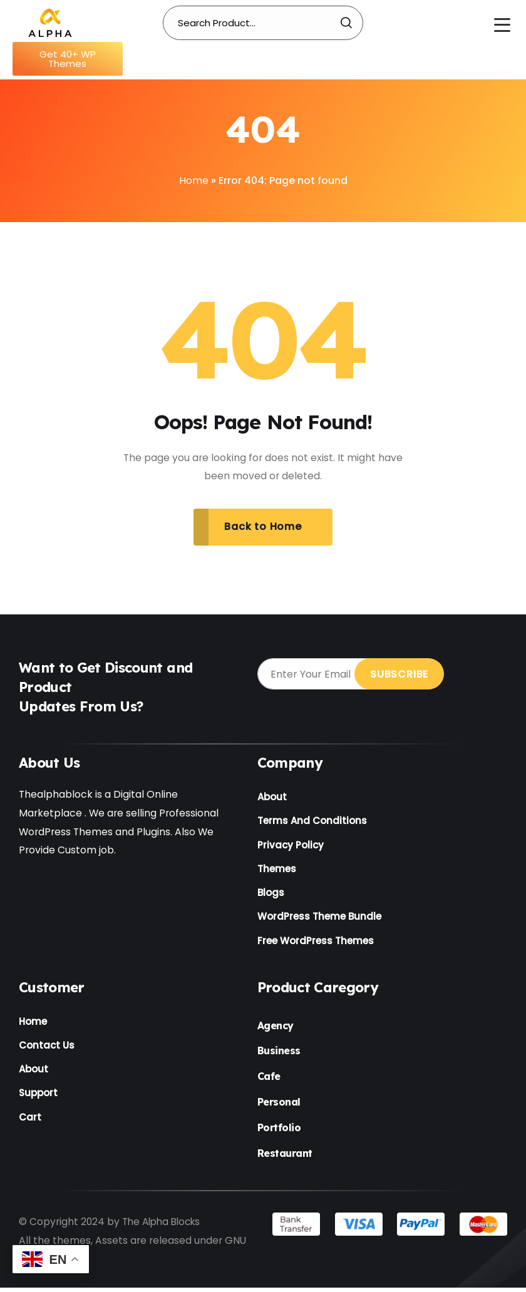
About (272, 798)
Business (279, 1055)
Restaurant (284, 1157)
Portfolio (279, 1132)
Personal (279, 1106)
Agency (275, 1030)
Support (38, 1099)
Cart (30, 1124)
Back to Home (263, 527)
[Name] (50, 23)
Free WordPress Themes (315, 945)
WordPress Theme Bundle (319, 920)
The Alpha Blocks (164, 1226)
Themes (276, 871)
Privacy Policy (290, 846)
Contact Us (47, 1050)
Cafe (269, 1081)
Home (194, 180)
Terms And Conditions (312, 822)
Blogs (270, 896)
